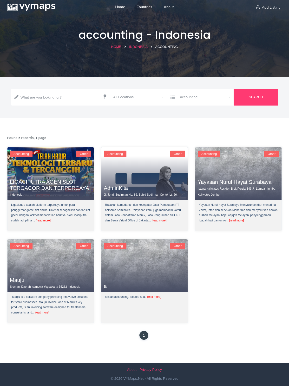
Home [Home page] (120, 7)
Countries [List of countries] (144, 7)
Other (84, 154)
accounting (21, 154)
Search (256, 97)
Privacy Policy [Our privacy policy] (150, 369)
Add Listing (268, 7)
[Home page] (31, 6)
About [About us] (169, 7)
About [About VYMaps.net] (132, 369)
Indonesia (138, 47)
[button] (138, 97)
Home (116, 47)
